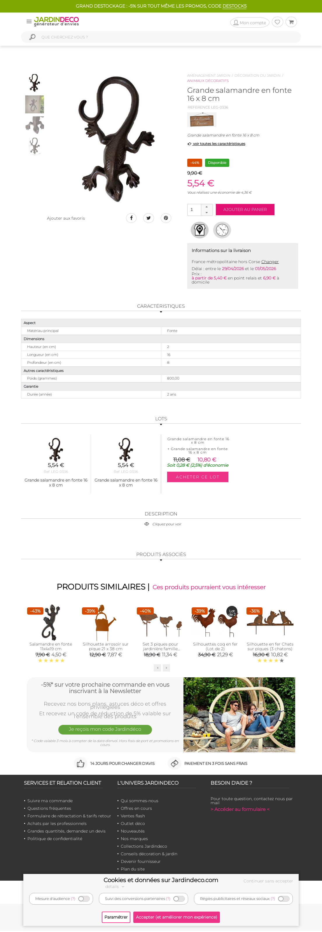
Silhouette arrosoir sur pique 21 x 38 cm (106, 647)
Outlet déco (133, 824)
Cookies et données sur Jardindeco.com (161, 880)
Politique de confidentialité (54, 839)
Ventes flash (133, 817)
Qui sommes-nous (139, 802)
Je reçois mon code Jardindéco (105, 731)
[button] (207, 207)
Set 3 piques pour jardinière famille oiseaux (160, 649)
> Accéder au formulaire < (240, 810)
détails (115, 886)
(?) (73, 898)
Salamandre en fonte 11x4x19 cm (50, 647)
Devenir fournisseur (141, 862)
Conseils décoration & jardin (149, 855)
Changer (270, 261)
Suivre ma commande (50, 802)
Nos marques (134, 839)
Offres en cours (136, 809)
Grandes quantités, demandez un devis (66, 832)
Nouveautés (133, 832)
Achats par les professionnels (57, 824)
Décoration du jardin (258, 75)
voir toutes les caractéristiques (216, 143)
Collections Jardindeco (144, 847)
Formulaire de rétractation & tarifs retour (69, 817)
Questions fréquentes (49, 809)
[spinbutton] (199, 210)
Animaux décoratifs (208, 80)
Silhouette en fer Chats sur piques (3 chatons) (270, 647)
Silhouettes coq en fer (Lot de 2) (215, 647)
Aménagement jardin (208, 75)
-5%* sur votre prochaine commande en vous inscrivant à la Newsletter (105, 688)
